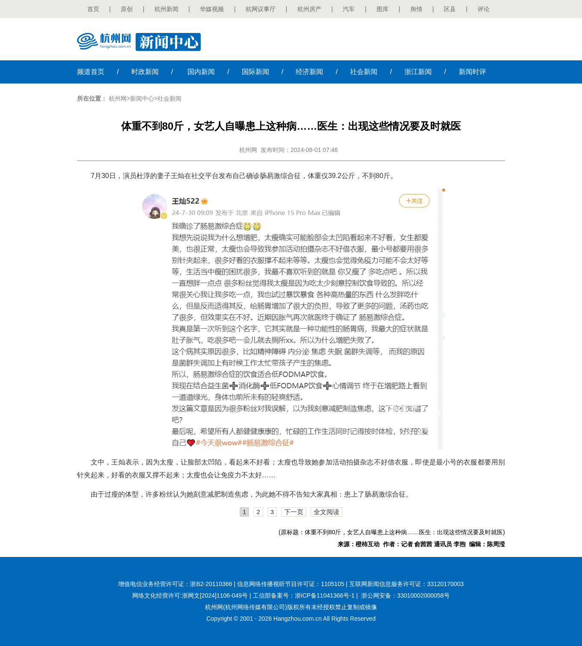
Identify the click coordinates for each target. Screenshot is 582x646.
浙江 (418, 71)
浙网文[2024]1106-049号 (215, 595)
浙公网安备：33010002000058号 (405, 595)
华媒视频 (212, 9)
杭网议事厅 (261, 9)
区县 (450, 9)
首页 (93, 9)
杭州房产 (309, 9)
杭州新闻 (166, 9)
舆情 (416, 9)
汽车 (349, 9)
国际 (255, 71)
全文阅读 (326, 511)
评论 (484, 9)
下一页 (293, 511)
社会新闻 (169, 98)
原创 (127, 9)
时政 (145, 71)
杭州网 (118, 98)
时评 (472, 71)
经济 (309, 71)
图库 (383, 9)
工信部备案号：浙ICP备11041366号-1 (304, 595)
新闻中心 (142, 98)
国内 (201, 71)
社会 (363, 71)
